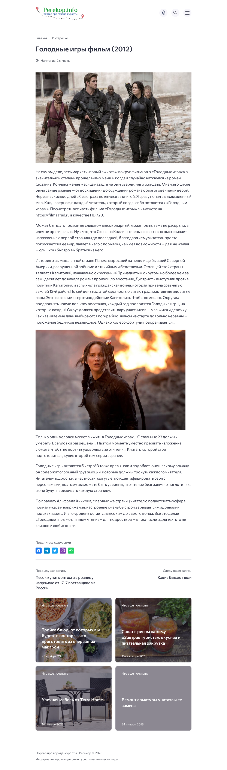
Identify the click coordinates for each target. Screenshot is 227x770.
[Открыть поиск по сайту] (175, 13)
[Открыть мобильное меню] (187, 13)
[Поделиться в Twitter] (55, 551)
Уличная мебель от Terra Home (72, 699)
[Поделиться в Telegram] (47, 551)
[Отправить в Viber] (63, 551)
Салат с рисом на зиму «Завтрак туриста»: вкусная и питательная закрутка (151, 637)
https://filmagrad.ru (53, 215)
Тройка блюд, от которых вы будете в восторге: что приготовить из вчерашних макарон (71, 638)
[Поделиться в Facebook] (39, 551)
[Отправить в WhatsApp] (71, 551)
